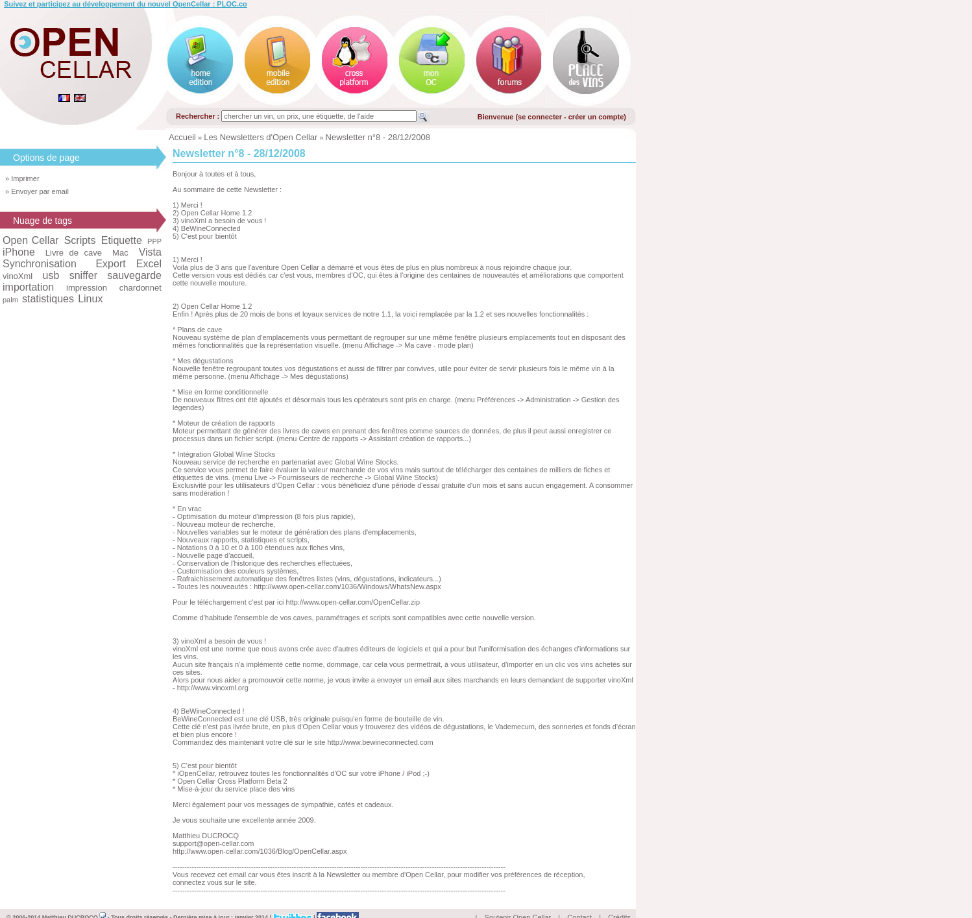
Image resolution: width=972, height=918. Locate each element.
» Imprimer (22, 178)
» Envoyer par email (37, 191)
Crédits (619, 902)
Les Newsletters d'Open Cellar (260, 137)
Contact (579, 902)
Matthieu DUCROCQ (74, 902)
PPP (154, 241)
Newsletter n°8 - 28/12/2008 (378, 137)
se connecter (540, 117)
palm (10, 300)
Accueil (182, 137)
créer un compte (596, 117)
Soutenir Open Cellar (518, 902)
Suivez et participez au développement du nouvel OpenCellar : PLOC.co (125, 4)
